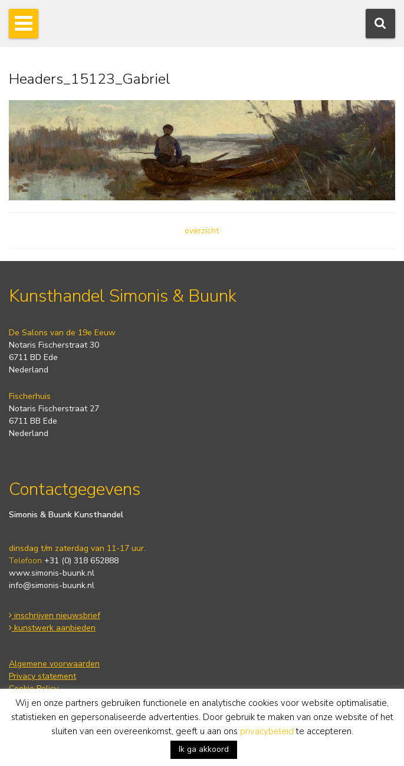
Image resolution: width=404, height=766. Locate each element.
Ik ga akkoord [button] (204, 749)
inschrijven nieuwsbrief (54, 615)
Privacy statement (42, 676)
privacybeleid (267, 731)
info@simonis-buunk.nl (51, 585)
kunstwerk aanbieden (52, 627)
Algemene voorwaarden (54, 663)
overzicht (202, 230)
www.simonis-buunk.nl (51, 573)
